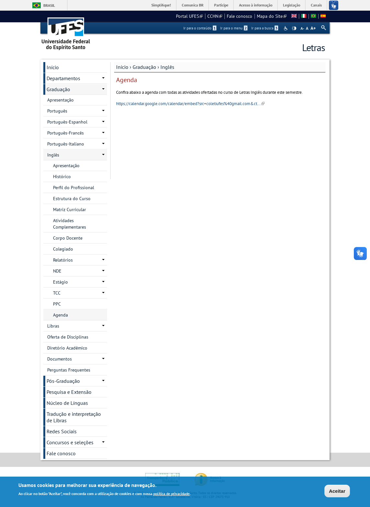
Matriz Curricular (69, 209)
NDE (57, 271)
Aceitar (337, 492)
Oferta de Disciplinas (67, 337)
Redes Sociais (62, 431)
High (294, 28)
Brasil (49, 5)
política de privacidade (171, 494)
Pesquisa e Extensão (69, 392)
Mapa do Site (272, 16)
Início (122, 67)
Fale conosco (239, 16)
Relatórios (63, 260)
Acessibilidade (286, 28)
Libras (53, 326)
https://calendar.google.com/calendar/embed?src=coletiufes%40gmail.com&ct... (190, 103)
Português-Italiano (65, 144)
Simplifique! (161, 5)
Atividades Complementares (69, 224)
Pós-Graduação (63, 381)
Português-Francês (65, 133)
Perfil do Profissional (73, 187)
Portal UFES (189, 16)
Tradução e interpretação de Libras (74, 417)
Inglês (167, 67)
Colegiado (63, 249)
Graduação (144, 67)
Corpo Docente (67, 238)
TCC (56, 293)
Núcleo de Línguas (67, 403)
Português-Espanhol (67, 122)
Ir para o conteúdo (199, 28)
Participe (221, 5)
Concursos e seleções (70, 442)
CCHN (214, 16)
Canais (316, 5)
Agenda (60, 315)
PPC (57, 304)
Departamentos (63, 78)
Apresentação (60, 100)
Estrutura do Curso (72, 198)
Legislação (291, 5)
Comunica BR (192, 5)
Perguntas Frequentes (68, 370)
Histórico (62, 176)
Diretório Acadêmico (67, 348)
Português (57, 111)
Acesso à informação (255, 5)
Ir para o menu (233, 28)
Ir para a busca (264, 28)
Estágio (60, 282)
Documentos (59, 359)
